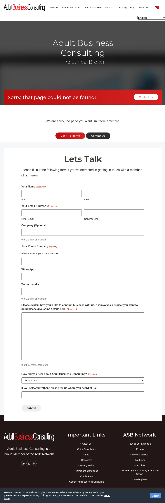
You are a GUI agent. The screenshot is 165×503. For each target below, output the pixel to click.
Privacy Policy (87, 464)
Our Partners (86, 475)
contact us (98, 135)
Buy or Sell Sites (93, 7)
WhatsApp (27, 269)
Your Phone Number (39, 246)
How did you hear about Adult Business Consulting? (59, 374)
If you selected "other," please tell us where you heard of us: (59, 387)
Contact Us (143, 7)
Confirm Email (92, 218)
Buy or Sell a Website (140, 443)
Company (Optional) (34, 225)
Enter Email (27, 218)
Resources (86, 459)
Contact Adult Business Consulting (86, 481)
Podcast (109, 7)
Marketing (122, 7)
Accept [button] (155, 496)
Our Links (140, 464)
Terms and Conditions (87, 470)
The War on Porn (140, 454)
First (23, 199)
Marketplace (140, 478)
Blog (132, 7)
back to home (70, 135)
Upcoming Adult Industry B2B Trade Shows (140, 472)
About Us (54, 7)
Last (86, 199)
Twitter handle (30, 284)
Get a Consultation (71, 7)
